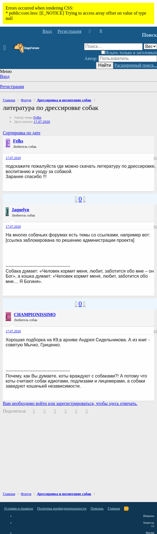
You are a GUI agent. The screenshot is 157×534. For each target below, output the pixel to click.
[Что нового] (89, 31)
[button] (6, 48)
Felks (37, 117)
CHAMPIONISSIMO (34, 314)
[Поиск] (100, 31)
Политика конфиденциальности (61, 508)
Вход (5, 76)
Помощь (97, 508)
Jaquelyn (20, 209)
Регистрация (12, 86)
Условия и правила (18, 508)
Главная (114, 508)
